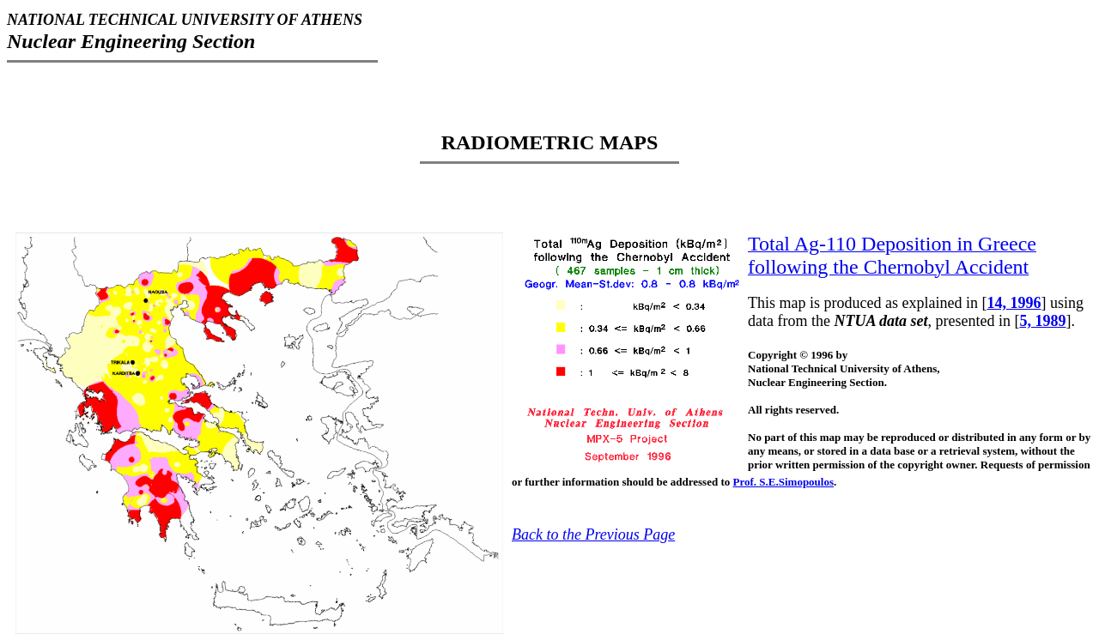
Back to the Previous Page (593, 534)
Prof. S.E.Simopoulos (784, 481)
